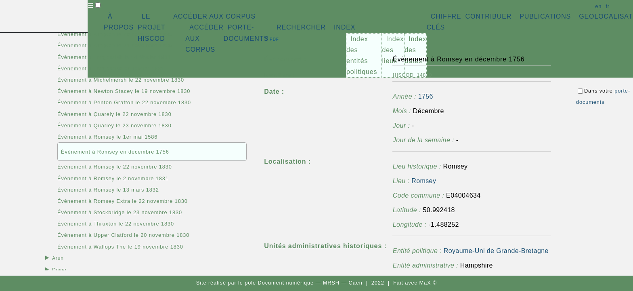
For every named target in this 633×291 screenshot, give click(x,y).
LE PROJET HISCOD (151, 27)
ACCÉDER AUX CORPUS (214, 16)
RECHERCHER (301, 27)
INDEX (344, 27)
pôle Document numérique (279, 283)
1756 (425, 96)
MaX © (428, 283)
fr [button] (608, 6)
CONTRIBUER (488, 16)
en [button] (598, 6)
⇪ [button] (271, 38)
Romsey (423, 180)
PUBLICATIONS (545, 16)
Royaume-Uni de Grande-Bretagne (496, 250)
